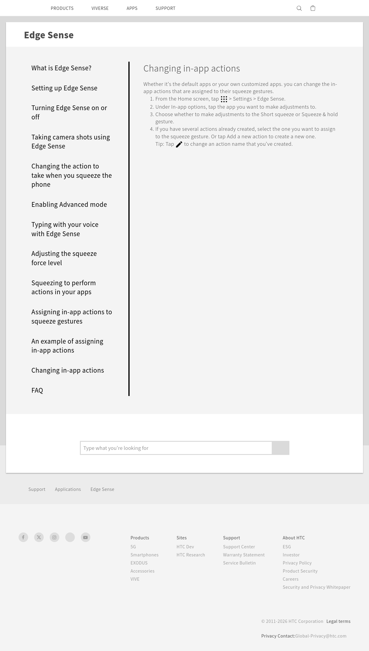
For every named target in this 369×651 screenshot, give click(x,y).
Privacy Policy (293, 562)
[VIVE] (343, 8)
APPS (139, 8)
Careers (285, 579)
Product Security (296, 570)
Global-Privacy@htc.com (319, 635)
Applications (71, 488)
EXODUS (126, 562)
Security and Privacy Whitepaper (314, 587)
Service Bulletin (231, 562)
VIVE (121, 579)
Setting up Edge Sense (67, 87)
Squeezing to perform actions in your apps (65, 287)
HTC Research (180, 554)
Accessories (129, 570)
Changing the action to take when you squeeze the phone (68, 175)
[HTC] (26, 8)
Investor (286, 554)
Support (37, 488)
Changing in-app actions (70, 370)
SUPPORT (175, 8)
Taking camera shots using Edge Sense (64, 141)
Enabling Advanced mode (71, 204)
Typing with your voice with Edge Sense (67, 228)
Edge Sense (108, 488)
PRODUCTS (64, 8)
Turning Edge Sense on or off (68, 112)
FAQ (38, 390)
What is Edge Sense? (64, 67)
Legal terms (337, 621)
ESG (282, 546)
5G (119, 546)
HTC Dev (174, 546)
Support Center (231, 546)
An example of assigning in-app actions (70, 345)
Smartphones (131, 554)
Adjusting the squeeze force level (66, 257)
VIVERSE (105, 8)
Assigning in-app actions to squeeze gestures (70, 316)
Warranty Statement (236, 554)
